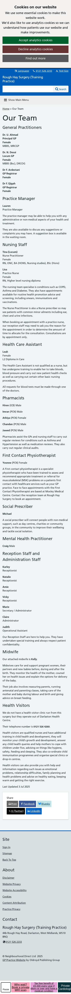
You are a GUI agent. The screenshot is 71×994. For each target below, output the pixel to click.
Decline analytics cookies (35, 49)
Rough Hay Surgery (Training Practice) (23, 79)
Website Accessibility (15, 890)
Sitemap (7, 853)
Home (6, 108)
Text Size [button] (61, 70)
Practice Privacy (11, 909)
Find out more (36, 58)
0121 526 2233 (42, 70)
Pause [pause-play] (6, 989)
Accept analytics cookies (35, 40)
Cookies (7, 896)
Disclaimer (8, 877)
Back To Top (9, 859)
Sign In (6, 847)
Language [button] (21, 70)
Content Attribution (14, 902)
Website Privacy (12, 884)
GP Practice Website (14, 960)
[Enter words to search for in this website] (28, 89)
